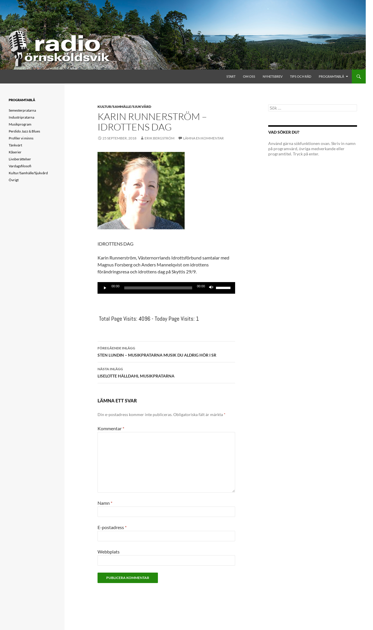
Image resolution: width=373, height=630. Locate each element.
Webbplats (109, 551)
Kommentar (111, 428)
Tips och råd (300, 76)
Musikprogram (20, 124)
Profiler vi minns (21, 138)
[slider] (158, 287)
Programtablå (331, 76)
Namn (105, 503)
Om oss (249, 76)
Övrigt (14, 180)
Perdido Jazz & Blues (24, 131)
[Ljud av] (211, 288)
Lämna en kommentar (203, 138)
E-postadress (112, 527)
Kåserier (15, 152)
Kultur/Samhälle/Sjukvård (124, 106)
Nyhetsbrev (272, 76)
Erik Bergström (159, 138)
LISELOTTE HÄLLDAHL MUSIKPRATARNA (166, 372)
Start (230, 76)
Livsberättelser (20, 159)
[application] (166, 288)
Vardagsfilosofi (20, 166)
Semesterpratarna (22, 110)
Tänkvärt (15, 145)
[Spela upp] (105, 288)
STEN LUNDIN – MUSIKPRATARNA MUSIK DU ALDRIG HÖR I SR (166, 351)
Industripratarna (21, 117)
